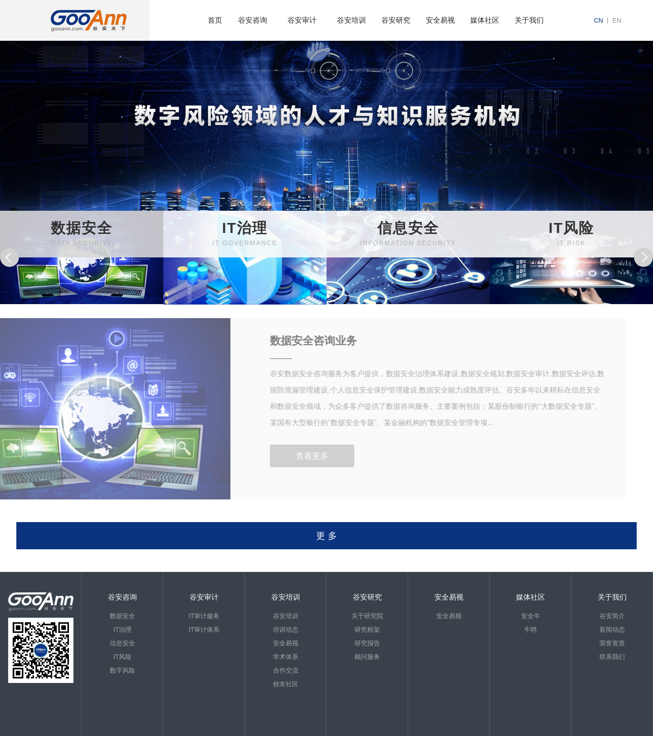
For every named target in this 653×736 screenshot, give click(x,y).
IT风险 (122, 656)
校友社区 (285, 684)
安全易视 (440, 20)
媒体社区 (484, 20)
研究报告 (367, 643)
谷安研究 (395, 20)
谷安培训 (351, 20)
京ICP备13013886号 (46, 731)
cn (598, 20)
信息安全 (122, 643)
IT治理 (122, 629)
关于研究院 (367, 616)
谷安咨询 (252, 20)
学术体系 (285, 656)
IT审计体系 (204, 629)
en (617, 20)
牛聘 (530, 629)
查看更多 (298, 455)
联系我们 (612, 656)
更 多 (326, 536)
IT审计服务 (204, 616)
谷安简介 (612, 616)
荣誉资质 (612, 643)
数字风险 (122, 670)
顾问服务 (367, 656)
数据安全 (122, 616)
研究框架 (367, 629)
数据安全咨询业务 (299, 340)
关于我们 (529, 20)
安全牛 (530, 616)
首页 (215, 20)
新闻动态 (612, 629)
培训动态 (285, 629)
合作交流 (285, 670)
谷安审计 (302, 20)
